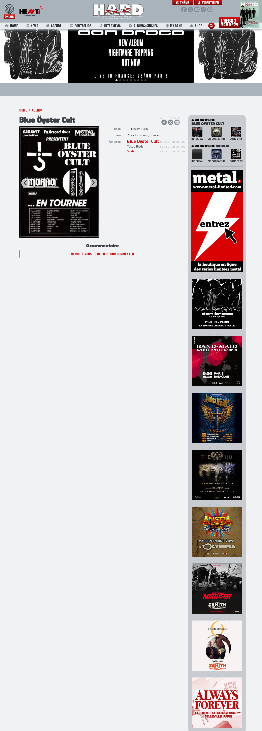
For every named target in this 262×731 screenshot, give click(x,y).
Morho (131, 144)
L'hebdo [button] (229, 21)
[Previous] (25, 176)
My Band (173, 25)
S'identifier (211, 2)
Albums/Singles (143, 25)
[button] (186, 2)
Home (11, 25)
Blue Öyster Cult (143, 135)
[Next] (93, 176)
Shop (196, 25)
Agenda (54, 25)
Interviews (110, 25)
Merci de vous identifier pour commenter (102, 247)
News (32, 25)
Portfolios (80, 25)
